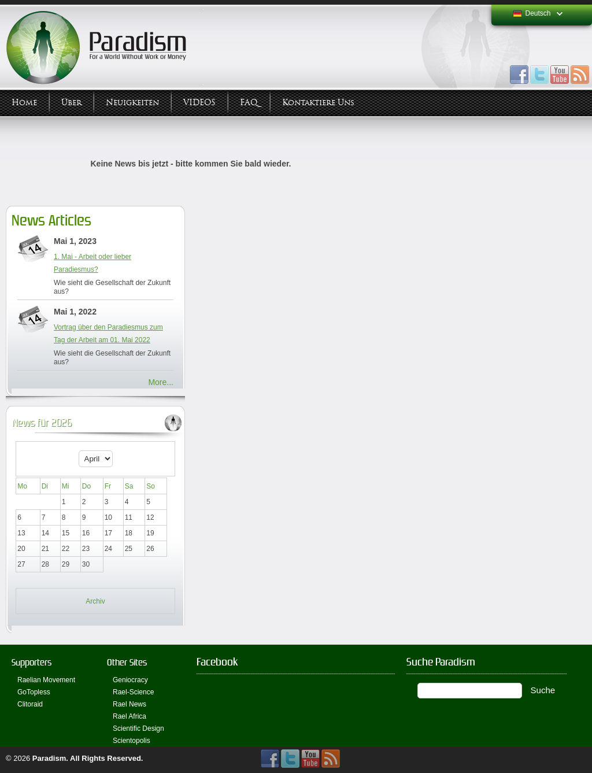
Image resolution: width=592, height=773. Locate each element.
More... (160, 382)
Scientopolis (131, 741)
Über (71, 103)
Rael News (129, 704)
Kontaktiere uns (318, 103)
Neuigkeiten (132, 103)
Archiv (95, 601)
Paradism (49, 758)
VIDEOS (199, 103)
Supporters (31, 662)
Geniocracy (130, 680)
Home (24, 103)
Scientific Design (138, 728)
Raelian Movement (46, 680)
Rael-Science (133, 692)
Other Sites (127, 662)
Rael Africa (129, 716)
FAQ (249, 103)
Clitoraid (30, 704)
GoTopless (33, 692)
